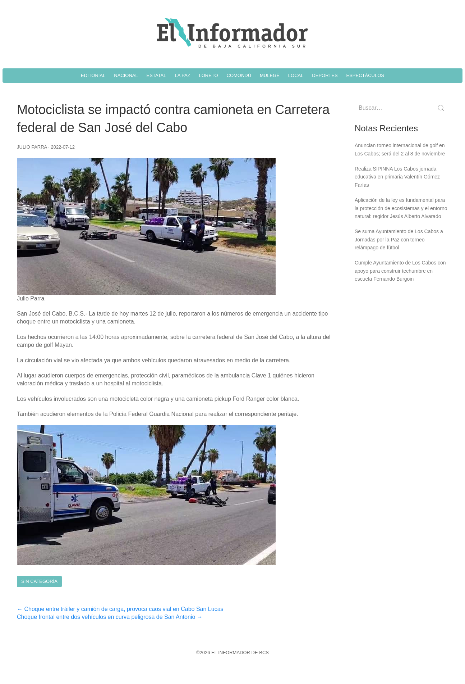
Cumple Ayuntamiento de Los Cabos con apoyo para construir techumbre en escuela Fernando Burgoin (400, 271)
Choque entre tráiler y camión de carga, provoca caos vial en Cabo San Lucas (120, 609)
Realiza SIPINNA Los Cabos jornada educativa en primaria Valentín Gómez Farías (397, 177)
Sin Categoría (39, 581)
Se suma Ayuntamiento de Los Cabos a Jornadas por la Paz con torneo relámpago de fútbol (399, 239)
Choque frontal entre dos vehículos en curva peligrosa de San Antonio (110, 617)
